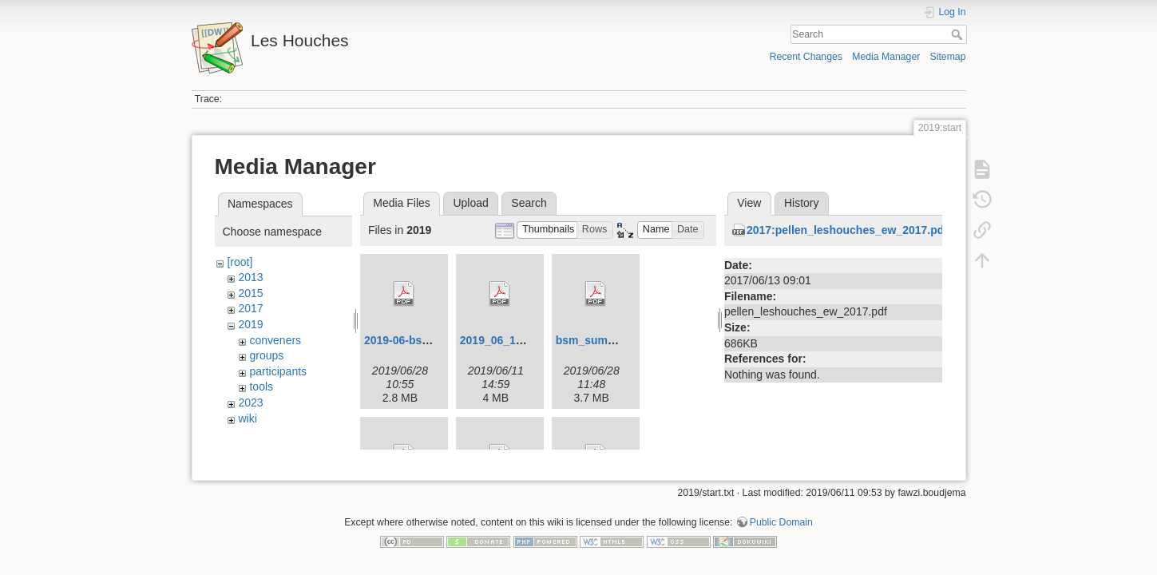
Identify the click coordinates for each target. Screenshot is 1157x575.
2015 (250, 293)
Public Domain (781, 515)
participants (278, 371)
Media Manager (886, 56)
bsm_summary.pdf (605, 340)
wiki (247, 418)
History (801, 202)
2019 (250, 324)
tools (261, 386)
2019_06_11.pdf (501, 340)
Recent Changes (806, 56)
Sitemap (948, 56)
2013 (250, 277)
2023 (250, 402)
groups (266, 355)
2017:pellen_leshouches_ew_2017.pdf (847, 230)
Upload (470, 202)
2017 (250, 308)
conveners (275, 340)
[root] (239, 262)
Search (958, 34)
